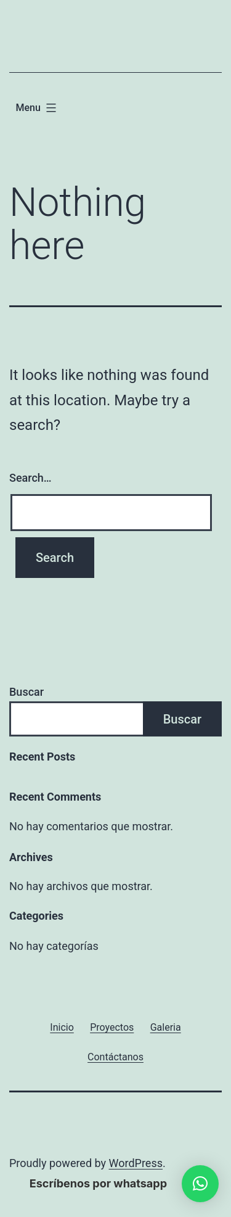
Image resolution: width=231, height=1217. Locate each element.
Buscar (26, 691)
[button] (200, 1183)
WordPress (136, 1163)
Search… (30, 477)
